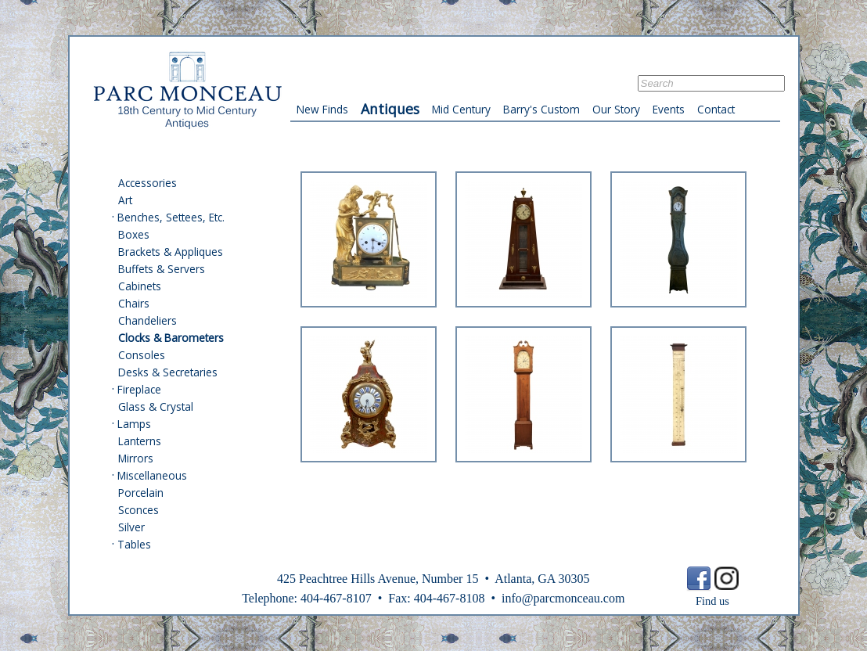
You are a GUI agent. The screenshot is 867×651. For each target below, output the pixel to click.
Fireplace (139, 389)
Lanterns (139, 440)
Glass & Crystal (155, 406)
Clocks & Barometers (171, 337)
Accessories (147, 182)
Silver (131, 527)
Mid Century (461, 109)
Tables (134, 544)
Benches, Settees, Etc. (171, 217)
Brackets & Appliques (170, 251)
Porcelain (141, 492)
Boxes (133, 234)
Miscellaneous (152, 475)
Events (669, 109)
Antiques (390, 108)
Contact (716, 109)
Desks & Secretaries (168, 372)
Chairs (133, 303)
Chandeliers (147, 320)
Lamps (134, 423)
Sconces (138, 509)
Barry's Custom (541, 109)
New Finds (322, 109)
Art (125, 199)
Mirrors (135, 458)
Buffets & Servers (161, 268)
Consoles (141, 354)
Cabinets (139, 286)
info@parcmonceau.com (563, 598)
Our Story (616, 109)
